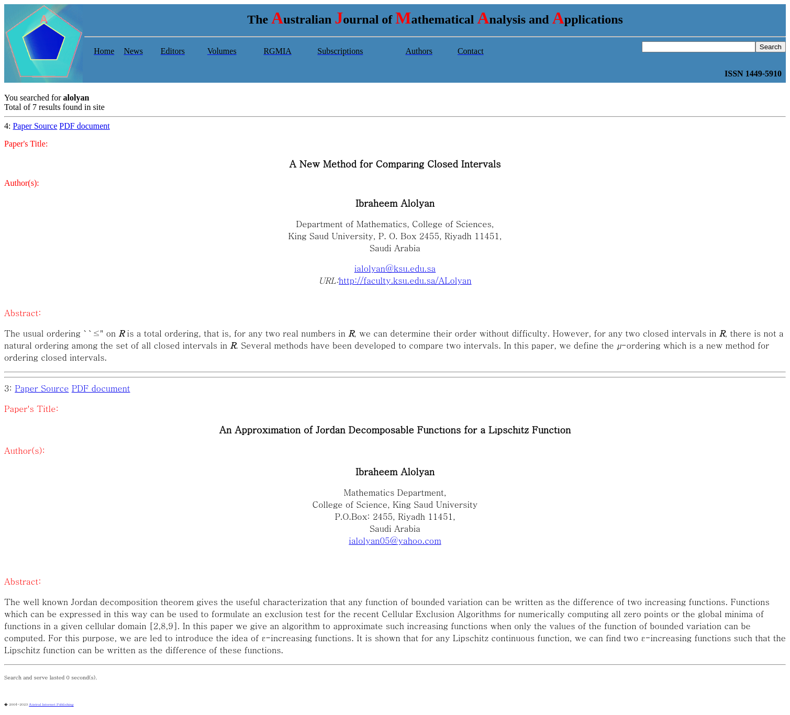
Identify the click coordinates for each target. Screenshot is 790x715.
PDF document (84, 125)
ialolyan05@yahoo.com (395, 540)
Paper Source (35, 125)
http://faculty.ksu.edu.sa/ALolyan (405, 280)
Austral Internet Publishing (51, 704)
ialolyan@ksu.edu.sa (395, 268)
